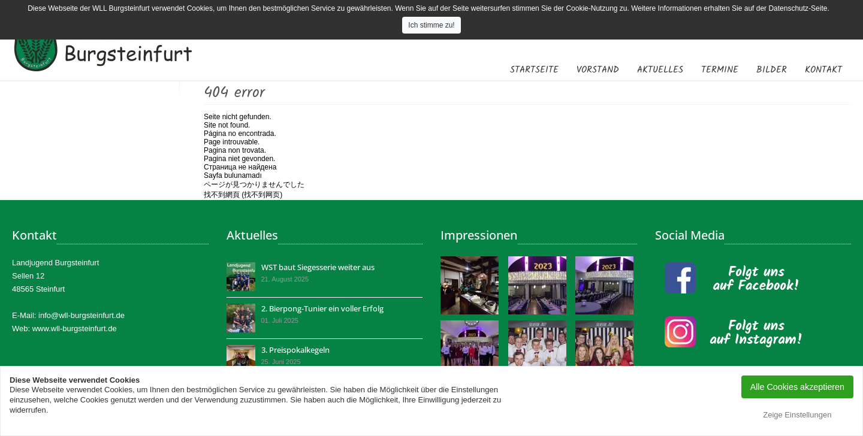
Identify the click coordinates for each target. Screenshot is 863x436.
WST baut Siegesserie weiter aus (318, 267)
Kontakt (823, 70)
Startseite (534, 70)
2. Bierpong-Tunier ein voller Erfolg (322, 308)
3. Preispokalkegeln (295, 349)
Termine (719, 70)
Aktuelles (660, 70)
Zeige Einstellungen (797, 414)
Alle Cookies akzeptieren (797, 387)
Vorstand (598, 70)
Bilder (771, 70)
